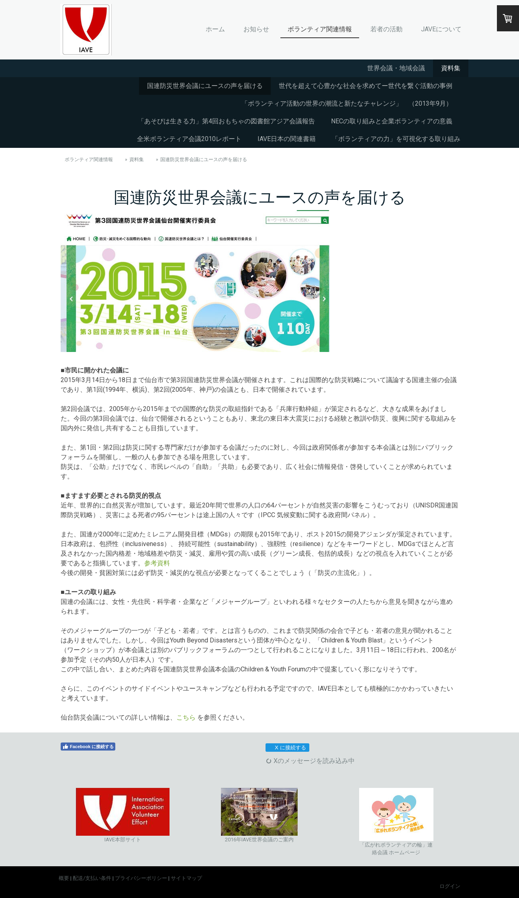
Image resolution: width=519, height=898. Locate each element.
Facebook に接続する (88, 746)
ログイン (449, 886)
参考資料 (157, 563)
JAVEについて (441, 29)
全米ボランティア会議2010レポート (189, 139)
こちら (186, 717)
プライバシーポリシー (141, 878)
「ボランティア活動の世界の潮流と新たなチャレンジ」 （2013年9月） (346, 103)
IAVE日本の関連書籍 (286, 139)
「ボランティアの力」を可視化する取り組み (396, 139)
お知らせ (256, 29)
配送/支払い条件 (92, 878)
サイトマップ (186, 878)
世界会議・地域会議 (396, 68)
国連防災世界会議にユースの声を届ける (205, 86)
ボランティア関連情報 (320, 29)
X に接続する (287, 748)
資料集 (450, 68)
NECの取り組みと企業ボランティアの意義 (391, 121)
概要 (64, 878)
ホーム (215, 29)
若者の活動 (386, 29)
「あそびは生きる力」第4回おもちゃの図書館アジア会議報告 (226, 121)
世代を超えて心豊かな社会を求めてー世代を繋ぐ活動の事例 (365, 86)
